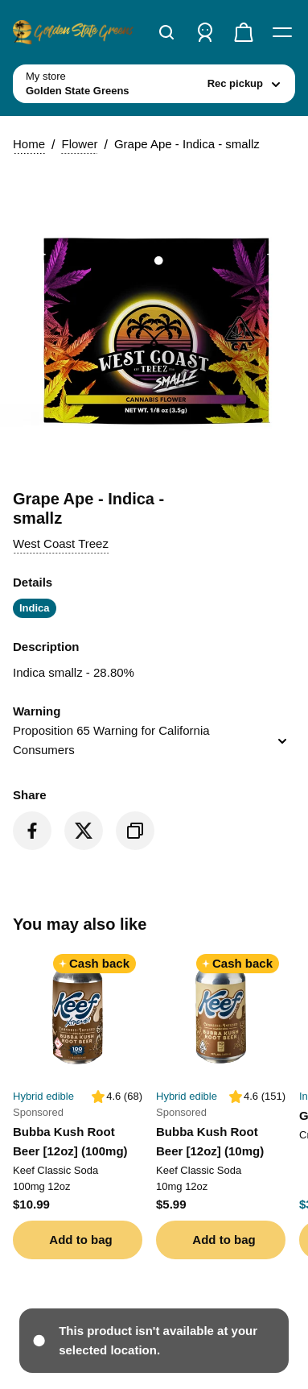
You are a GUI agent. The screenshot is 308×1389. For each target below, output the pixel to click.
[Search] (166, 32)
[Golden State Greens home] (73, 32)
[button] (61, 544)
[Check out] (243, 32)
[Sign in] (205, 32)
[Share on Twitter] (83, 830)
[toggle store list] (154, 83)
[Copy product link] (135, 830)
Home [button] (29, 144)
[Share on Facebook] (32, 830)
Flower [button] (79, 144)
